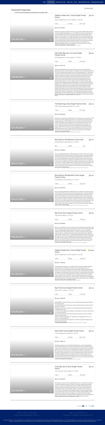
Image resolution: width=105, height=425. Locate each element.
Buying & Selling (61, 2)
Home (44, 2)
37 (89, 406)
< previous (79, 406)
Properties (50, 2)
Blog (75, 2)
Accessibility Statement (71, 415)
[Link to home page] (2, 2)
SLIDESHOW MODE (88, 8)
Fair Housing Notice (86, 415)
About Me (70, 2)
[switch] (51, 40)
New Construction (84, 2)
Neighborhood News (97, 2)
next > (92, 406)
